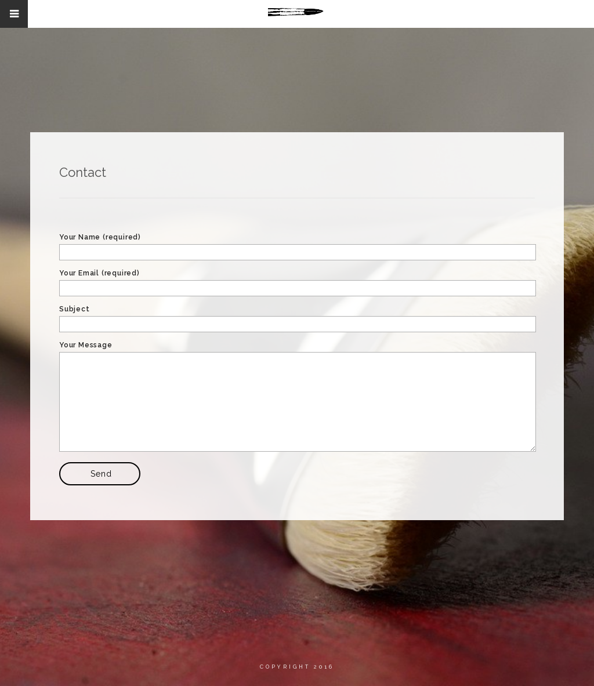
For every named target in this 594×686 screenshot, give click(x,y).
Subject (297, 318)
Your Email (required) (297, 282)
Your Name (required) (297, 246)
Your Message (297, 397)
